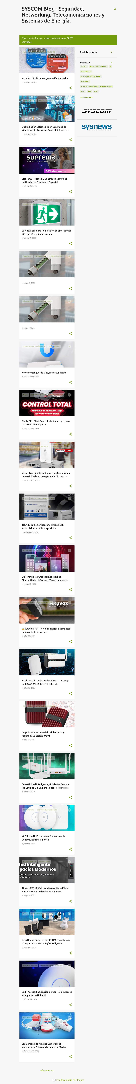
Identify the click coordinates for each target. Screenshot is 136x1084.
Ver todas (26, 42)
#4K (89, 91)
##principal (86, 71)
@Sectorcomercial (98, 66)
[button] (70, 88)
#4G (82, 91)
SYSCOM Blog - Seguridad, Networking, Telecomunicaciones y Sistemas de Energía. (63, 15)
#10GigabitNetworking (91, 76)
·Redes (84, 66)
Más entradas (46, 1070)
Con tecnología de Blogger (68, 1080)
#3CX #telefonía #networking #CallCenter (99, 86)
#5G (95, 91)
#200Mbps (85, 81)
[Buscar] (115, 9)
